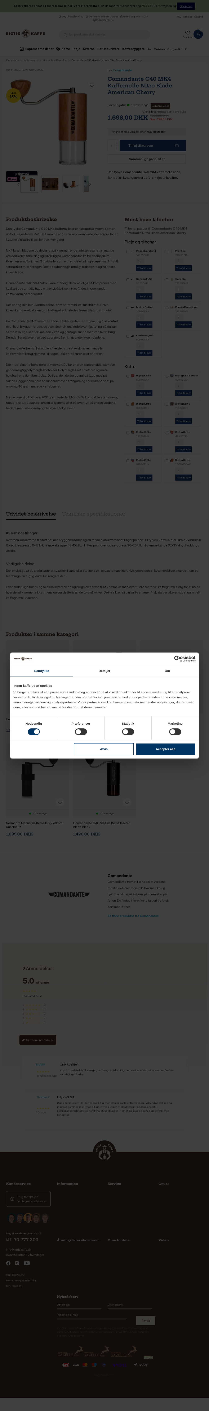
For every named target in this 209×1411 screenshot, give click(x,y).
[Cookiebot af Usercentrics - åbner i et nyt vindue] (177, 659)
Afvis (104, 749)
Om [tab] (167, 671)
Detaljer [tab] (104, 671)
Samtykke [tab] (41, 671)
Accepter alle (165, 749)
